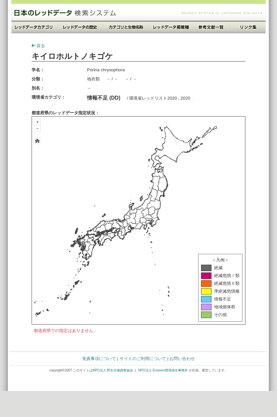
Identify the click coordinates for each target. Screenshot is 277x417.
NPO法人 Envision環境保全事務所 (163, 370)
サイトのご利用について (143, 358)
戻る (38, 45)
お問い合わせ (182, 358)
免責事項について (99, 358)
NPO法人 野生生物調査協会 (113, 370)
